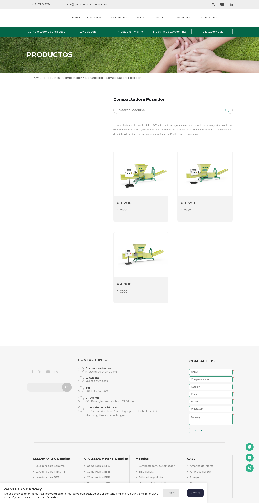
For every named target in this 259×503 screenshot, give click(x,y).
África (193, 488)
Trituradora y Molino (129, 31)
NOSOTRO (186, 17)
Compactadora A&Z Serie (52, 120)
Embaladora (88, 31)
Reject (171, 493)
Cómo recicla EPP (98, 477)
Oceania (195, 483)
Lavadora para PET (47, 477)
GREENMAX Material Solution (106, 459)
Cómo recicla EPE (98, 471)
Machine (142, 459)
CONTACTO (209, 17)
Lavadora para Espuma (50, 466)
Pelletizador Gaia (212, 31)
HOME (76, 17)
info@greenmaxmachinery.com (87, 4)
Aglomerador (43, 152)
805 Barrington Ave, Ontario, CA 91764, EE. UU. (114, 401)
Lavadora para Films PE (50, 471)
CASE (191, 459)
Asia (192, 494)
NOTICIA (163, 17)
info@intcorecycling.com (53, 226)
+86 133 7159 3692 (49, 236)
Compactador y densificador (47, 31)
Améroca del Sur (200, 471)
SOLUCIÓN (96, 17)
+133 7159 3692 (41, 4)
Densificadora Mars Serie (51, 128)
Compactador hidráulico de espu (57, 136)
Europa (194, 477)
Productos (52, 78)
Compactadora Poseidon (52, 144)
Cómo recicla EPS (98, 466)
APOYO (143, 17)
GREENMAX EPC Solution (51, 459)
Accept (195, 493)
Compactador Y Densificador (82, 78)
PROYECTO (120, 17)
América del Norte (201, 466)
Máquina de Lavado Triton (170, 31)
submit (199, 430)
